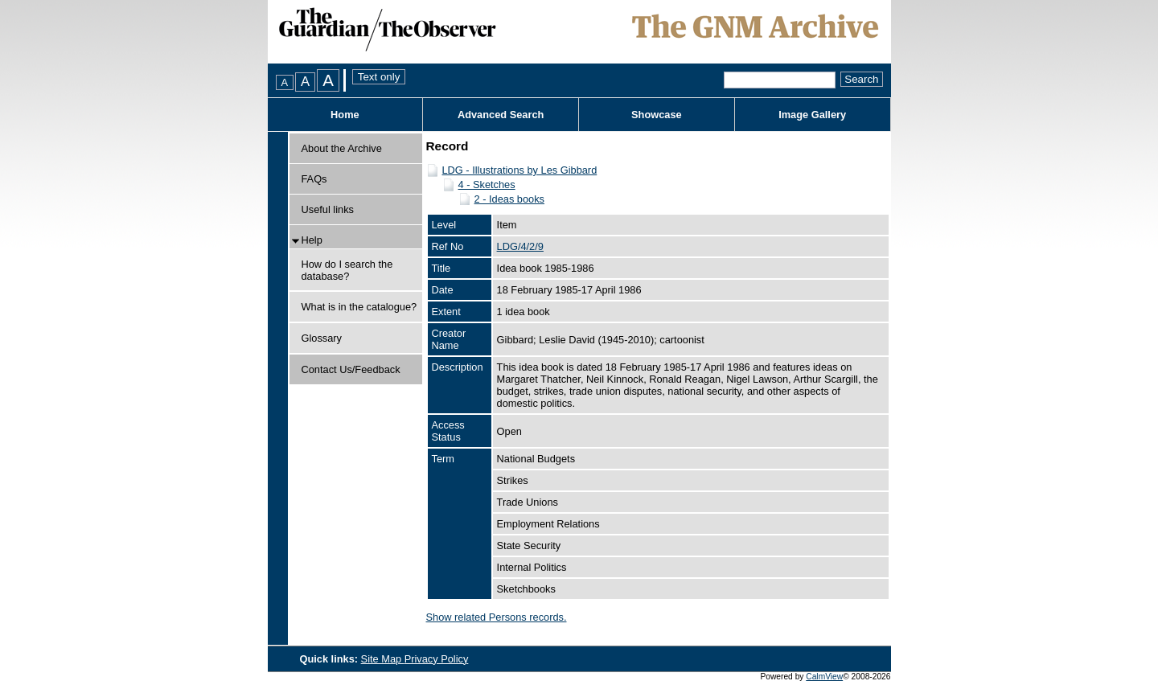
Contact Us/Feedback (351, 369)
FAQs (314, 179)
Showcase (656, 115)
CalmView (824, 676)
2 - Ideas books (509, 199)
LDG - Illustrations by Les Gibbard (519, 170)
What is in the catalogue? (359, 307)
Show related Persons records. (496, 617)
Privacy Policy (436, 659)
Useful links (328, 209)
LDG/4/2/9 (520, 246)
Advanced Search (501, 115)
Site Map (382, 659)
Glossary (322, 338)
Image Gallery (812, 115)
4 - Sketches (486, 184)
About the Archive (342, 148)
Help (312, 240)
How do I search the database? (347, 270)
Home (345, 115)
